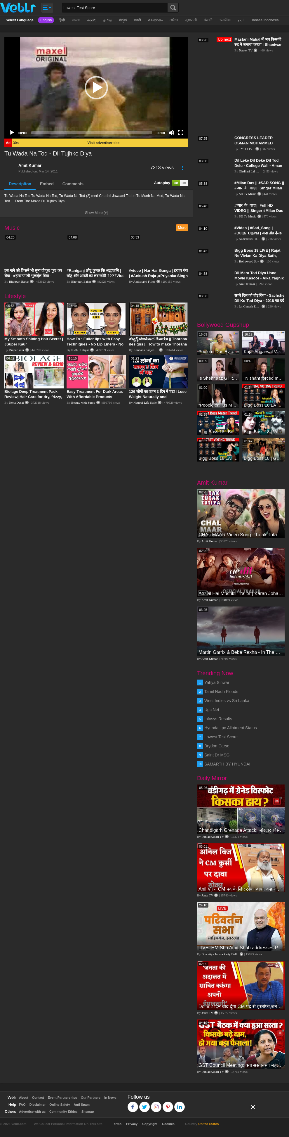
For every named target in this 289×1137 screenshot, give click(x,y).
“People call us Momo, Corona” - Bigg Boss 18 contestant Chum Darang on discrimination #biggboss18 (218, 404)
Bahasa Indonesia (264, 20)
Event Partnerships (62, 1097)
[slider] (91, 132)
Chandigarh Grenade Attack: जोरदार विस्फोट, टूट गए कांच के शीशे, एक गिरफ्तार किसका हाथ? (241, 830)
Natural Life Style (144, 402)
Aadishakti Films (144, 281)
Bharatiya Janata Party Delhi (220, 954)
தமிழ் (107, 20)
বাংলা (76, 20)
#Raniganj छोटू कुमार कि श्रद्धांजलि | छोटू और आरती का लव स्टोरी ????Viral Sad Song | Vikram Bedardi (95, 275)
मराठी (137, 20)
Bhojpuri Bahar (19, 281)
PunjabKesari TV (213, 836)
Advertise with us (32, 1111)
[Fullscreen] (181, 133)
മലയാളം (155, 20)
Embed (47, 184)
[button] (96, 87)
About (23, 1097)
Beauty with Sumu (83, 402)
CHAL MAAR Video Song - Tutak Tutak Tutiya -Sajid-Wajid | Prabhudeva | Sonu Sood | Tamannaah (241, 534)
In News (110, 1097)
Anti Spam (82, 1104)
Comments (72, 184)
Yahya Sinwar (216, 682)
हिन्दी (62, 20)
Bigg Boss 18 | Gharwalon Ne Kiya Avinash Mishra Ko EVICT (263, 458)
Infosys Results (218, 718)
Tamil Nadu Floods (221, 691)
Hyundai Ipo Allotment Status (230, 727)
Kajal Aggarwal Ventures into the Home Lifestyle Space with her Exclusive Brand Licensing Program (263, 351)
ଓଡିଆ (174, 20)
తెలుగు (91, 20)
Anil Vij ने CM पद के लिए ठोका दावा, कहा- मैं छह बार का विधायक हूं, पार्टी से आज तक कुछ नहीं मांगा (241, 889)
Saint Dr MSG (216, 755)
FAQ (22, 1104)
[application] (96, 88)
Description (20, 184)
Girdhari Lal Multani (252, 171)
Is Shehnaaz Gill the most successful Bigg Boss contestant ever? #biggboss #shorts (218, 378)
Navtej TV (246, 50)
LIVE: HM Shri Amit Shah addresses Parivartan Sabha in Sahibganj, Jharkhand (241, 947)
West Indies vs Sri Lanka (226, 700)
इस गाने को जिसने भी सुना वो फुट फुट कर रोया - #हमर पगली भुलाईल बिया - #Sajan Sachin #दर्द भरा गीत (33, 275)
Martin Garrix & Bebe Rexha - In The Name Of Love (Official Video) (241, 652)
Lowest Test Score (221, 737)
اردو (240, 20)
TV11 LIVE (246, 149)
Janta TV (207, 895)
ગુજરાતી (191, 20)
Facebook (133, 1104)
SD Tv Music (247, 194)
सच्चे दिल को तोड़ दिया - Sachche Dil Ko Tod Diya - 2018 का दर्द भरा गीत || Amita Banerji (259, 300)
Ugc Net (211, 709)
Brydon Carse (216, 746)
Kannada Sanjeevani (146, 350)
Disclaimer (37, 1104)
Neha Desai (16, 402)
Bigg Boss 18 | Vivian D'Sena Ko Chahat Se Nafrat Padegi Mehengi (263, 431)
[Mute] (171, 133)
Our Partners (90, 1097)
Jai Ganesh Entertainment (255, 306)
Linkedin (180, 1104)
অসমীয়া (225, 20)
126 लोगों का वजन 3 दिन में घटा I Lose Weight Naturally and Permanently (158, 396)
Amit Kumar (29, 165)
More (182, 227)
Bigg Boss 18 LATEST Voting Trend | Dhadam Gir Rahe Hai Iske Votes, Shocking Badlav (263, 404)
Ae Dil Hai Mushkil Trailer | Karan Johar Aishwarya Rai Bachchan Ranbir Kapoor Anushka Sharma (241, 593)
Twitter (145, 1104)
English (46, 20)
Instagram (156, 1104)
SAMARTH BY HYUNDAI (227, 764)
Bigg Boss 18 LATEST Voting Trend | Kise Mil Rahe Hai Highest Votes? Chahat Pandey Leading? (218, 458)
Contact (38, 1097)
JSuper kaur (16, 350)
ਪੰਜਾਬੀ (208, 20)
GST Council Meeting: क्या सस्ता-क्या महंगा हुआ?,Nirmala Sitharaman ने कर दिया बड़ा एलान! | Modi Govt (241, 1065)
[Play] (12, 133)
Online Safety (59, 1104)
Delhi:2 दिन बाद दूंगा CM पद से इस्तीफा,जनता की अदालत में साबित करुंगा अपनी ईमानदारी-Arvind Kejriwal (241, 1006)
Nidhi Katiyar (80, 350)
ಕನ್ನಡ (123, 20)
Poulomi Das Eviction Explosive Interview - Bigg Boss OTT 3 (218, 351)
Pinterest (168, 1104)
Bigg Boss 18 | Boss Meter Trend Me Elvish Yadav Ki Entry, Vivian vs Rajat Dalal (218, 431)
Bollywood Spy (249, 261)
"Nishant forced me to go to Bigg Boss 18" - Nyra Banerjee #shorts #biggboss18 (263, 378)
